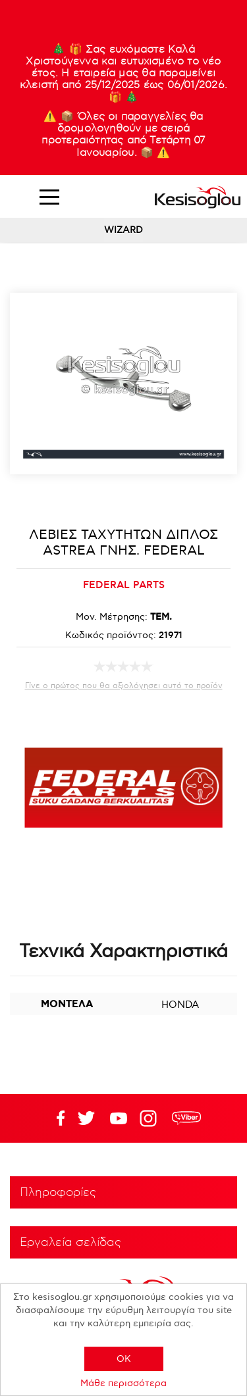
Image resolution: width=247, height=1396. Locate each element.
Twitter (118, 1118)
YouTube (86, 1118)
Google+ (151, 1118)
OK (124, 1358)
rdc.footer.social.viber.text (186, 1118)
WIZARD (123, 230)
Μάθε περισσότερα (123, 1383)
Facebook (54, 1118)
